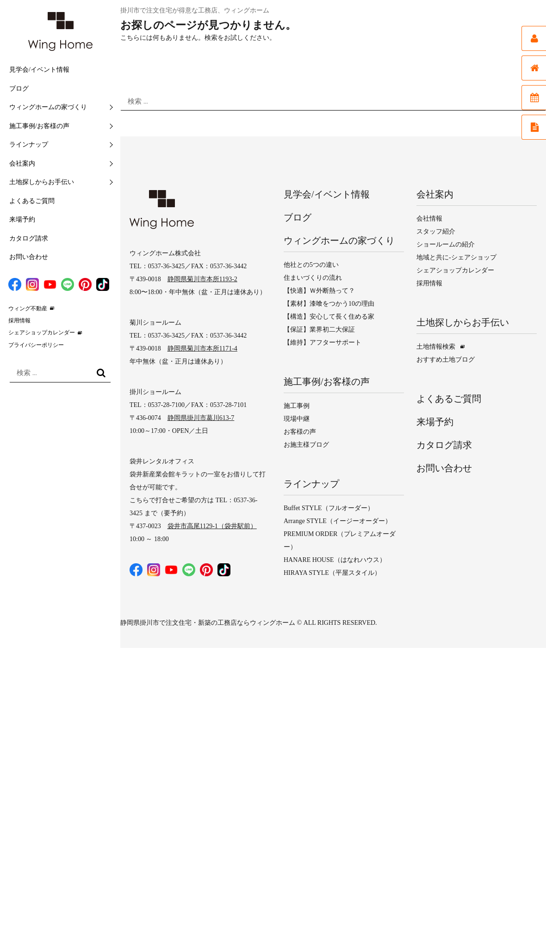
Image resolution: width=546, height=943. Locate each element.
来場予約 (22, 219)
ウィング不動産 (27, 308)
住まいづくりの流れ (313, 277)
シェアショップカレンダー (41, 332)
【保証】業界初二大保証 (319, 329)
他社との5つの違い (311, 264)
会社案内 (22, 163)
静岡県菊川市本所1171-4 (202, 348)
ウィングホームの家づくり (48, 107)
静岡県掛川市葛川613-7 (201, 417)
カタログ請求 (28, 238)
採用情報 (19, 320)
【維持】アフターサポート (322, 342)
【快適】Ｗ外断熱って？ (319, 290)
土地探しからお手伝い (41, 182)
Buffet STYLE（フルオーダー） (329, 508)
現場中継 (297, 418)
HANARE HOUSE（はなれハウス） (335, 559)
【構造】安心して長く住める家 (329, 316)
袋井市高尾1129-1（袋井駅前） (212, 526)
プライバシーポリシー (36, 345)
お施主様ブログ (306, 444)
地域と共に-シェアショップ (456, 257)
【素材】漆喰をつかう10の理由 (329, 303)
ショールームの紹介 (445, 244)
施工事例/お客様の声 (39, 126)
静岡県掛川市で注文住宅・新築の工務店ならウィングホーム (207, 622)
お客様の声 (300, 431)
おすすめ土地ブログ (445, 359)
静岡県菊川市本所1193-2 (202, 279)
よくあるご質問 (32, 200)
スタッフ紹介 (435, 231)
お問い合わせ (28, 256)
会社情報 (429, 218)
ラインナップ (28, 144)
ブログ (19, 88)
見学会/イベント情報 (39, 69)
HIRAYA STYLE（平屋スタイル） (332, 572)
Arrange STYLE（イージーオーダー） (337, 521)
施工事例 (297, 405)
